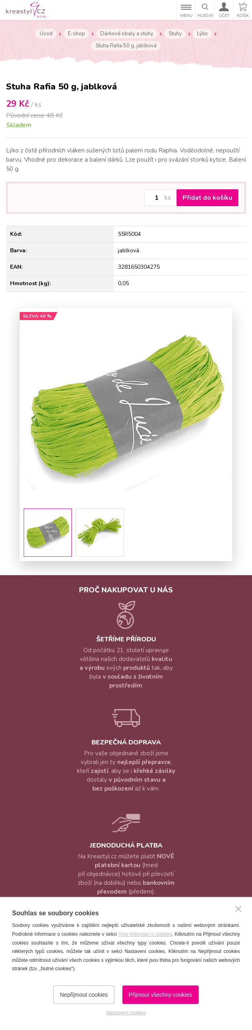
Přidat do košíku (207, 197)
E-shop (76, 33)
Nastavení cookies (126, 1013)
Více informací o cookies (145, 934)
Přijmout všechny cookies (160, 994)
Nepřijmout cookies (84, 994)
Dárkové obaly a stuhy (126, 33)
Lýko (202, 33)
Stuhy (175, 33)
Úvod (46, 33)
